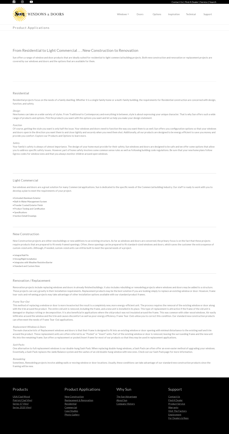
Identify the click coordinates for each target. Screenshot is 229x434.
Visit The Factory (177, 410)
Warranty (173, 407)
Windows (122, 14)
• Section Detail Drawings (24, 216)
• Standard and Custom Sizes (26, 266)
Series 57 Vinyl (20, 403)
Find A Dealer (175, 400)
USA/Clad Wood (21, 396)
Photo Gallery (72, 414)
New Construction (74, 396)
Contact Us (174, 396)
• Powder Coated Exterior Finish (28, 205)
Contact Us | (178, 2)
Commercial (71, 407)
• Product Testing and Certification (29, 208)
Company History (125, 403)
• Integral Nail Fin (21, 255)
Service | (204, 2)
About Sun (121, 400)
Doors (140, 14)
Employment (174, 414)
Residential (70, 403)
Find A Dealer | (192, 2)
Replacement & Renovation (79, 400)
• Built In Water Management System (30, 201)
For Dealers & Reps (178, 418)
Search (212, 2)
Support (208, 14)
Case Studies (71, 410)
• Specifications (20, 212)
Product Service (176, 403)
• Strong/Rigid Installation (25, 259)
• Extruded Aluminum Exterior (27, 198)
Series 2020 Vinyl (22, 407)
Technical (191, 14)
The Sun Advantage (126, 396)
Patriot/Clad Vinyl (22, 400)
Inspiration (174, 14)
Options (157, 14)
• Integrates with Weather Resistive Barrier (32, 262)
